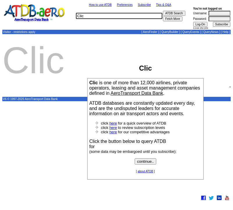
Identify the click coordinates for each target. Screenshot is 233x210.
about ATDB (145, 171)
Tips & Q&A (163, 4)
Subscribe (144, 4)
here (113, 123)
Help (226, 32)
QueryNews (210, 32)
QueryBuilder (169, 32)
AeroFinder (150, 32)
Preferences (125, 4)
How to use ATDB (100, 4)
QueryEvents (190, 32)
